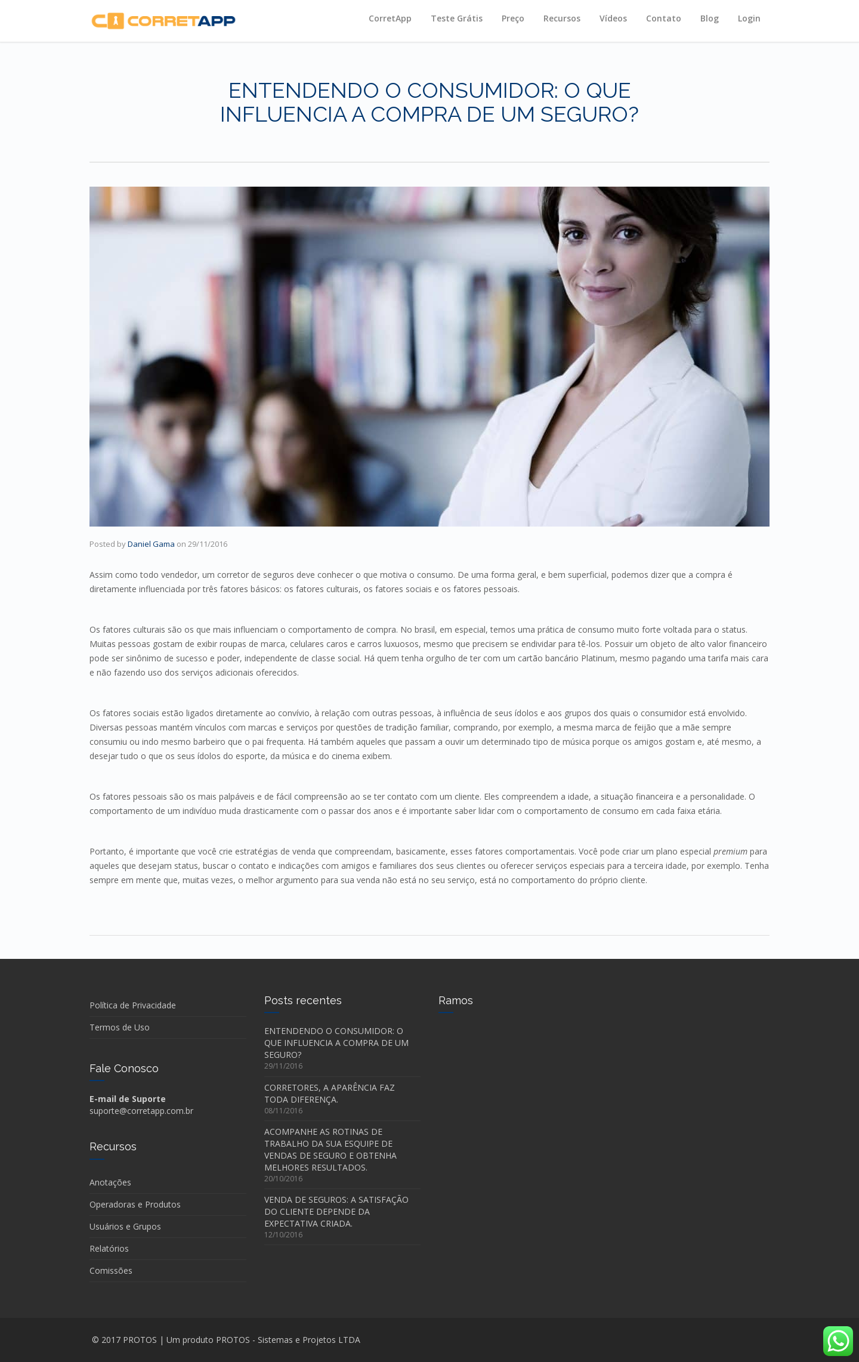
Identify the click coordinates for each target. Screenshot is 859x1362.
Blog (709, 18)
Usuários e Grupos (125, 1226)
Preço (513, 18)
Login (749, 18)
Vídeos (613, 18)
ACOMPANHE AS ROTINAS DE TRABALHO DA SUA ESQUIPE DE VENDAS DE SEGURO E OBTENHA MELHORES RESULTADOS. (330, 1149)
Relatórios (109, 1248)
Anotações (110, 1182)
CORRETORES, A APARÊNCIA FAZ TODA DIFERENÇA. (329, 1093)
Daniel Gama (151, 543)
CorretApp (390, 18)
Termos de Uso (119, 1027)
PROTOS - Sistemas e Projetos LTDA (288, 1339)
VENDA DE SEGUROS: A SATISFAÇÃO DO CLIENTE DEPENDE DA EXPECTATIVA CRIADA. (336, 1211)
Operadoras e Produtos (135, 1204)
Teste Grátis (457, 18)
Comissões (110, 1270)
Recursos (561, 18)
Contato (663, 18)
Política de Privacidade (132, 1005)
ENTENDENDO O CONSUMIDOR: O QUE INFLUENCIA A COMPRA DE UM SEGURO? (336, 1042)
